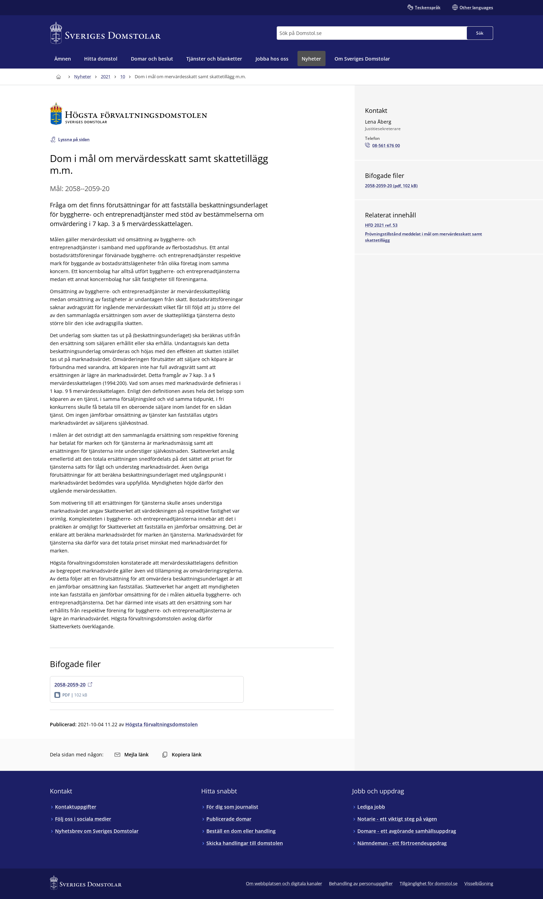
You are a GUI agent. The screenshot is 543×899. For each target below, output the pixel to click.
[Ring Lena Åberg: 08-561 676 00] (382, 146)
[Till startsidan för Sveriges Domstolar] (105, 33)
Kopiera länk (182, 754)
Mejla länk (132, 754)
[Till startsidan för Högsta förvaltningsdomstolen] (192, 113)
